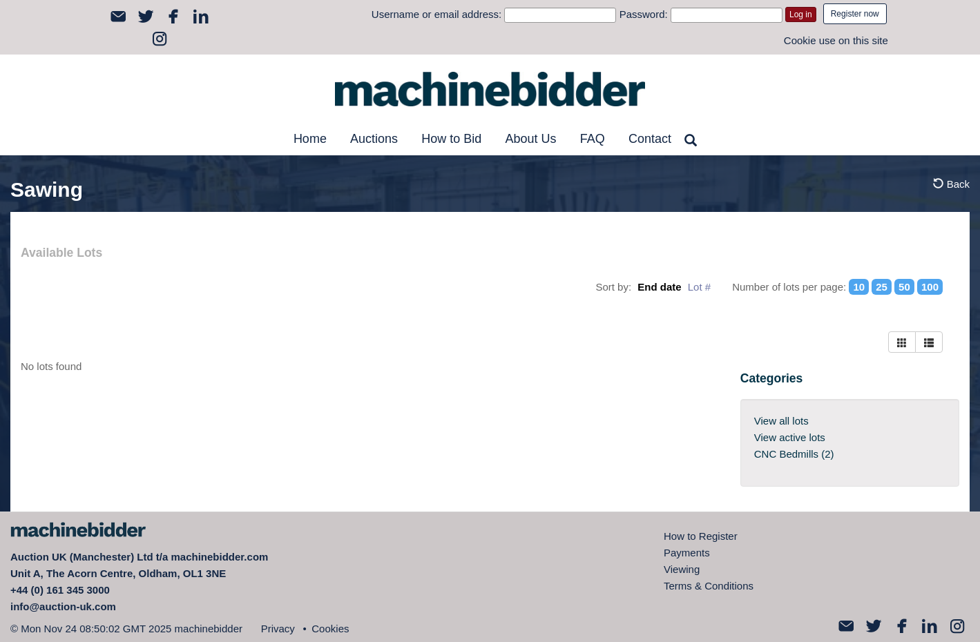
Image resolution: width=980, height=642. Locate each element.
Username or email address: (436, 14)
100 (930, 287)
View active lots (789, 437)
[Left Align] (902, 342)
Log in (800, 14)
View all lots (781, 421)
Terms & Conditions (708, 586)
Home (310, 139)
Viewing (682, 569)
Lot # (699, 287)
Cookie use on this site (836, 40)
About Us (531, 139)
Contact (649, 139)
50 (904, 287)
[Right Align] (929, 342)
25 (881, 287)
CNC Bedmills (794, 454)
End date (659, 287)
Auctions (374, 139)
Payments (687, 552)
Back (951, 184)
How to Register (701, 536)
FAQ (592, 139)
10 (859, 287)
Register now (855, 14)
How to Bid (451, 139)
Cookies (330, 628)
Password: (643, 14)
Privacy (278, 628)
